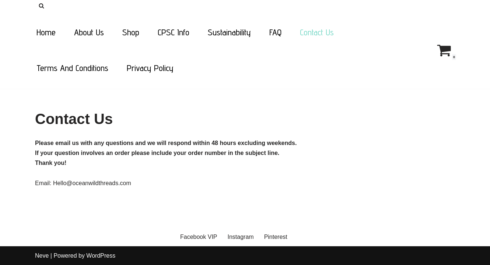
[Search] (41, 5)
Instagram (241, 237)
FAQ (275, 32)
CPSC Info (173, 32)
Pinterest (275, 237)
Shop (130, 32)
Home (46, 32)
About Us (89, 32)
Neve (42, 255)
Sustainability (229, 32)
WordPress (100, 255)
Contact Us (317, 32)
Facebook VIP (198, 237)
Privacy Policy (150, 68)
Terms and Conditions (72, 68)
